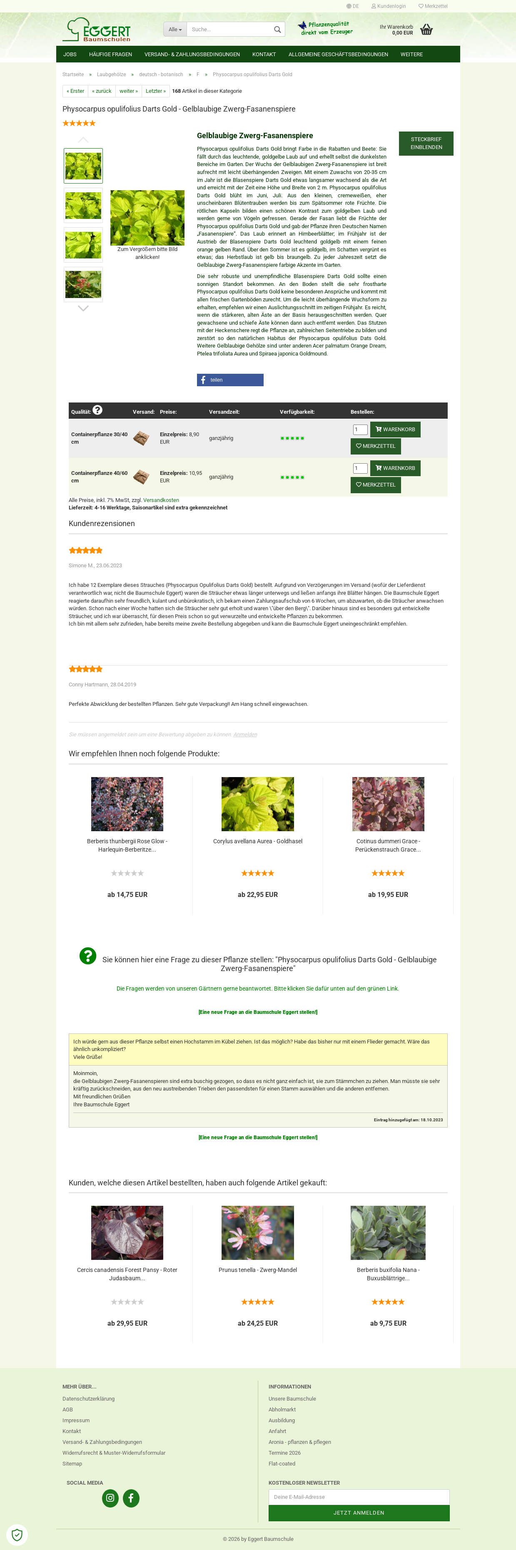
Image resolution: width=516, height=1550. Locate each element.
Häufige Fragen (110, 54)
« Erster (75, 91)
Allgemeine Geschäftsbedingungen (338, 54)
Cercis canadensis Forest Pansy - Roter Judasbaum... (127, 1274)
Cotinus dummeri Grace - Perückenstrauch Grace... (388, 845)
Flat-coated (282, 1464)
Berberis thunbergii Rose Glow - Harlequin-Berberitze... (127, 845)
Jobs (70, 54)
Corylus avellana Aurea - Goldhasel (257, 841)
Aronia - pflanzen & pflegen (300, 1442)
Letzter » (156, 91)
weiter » (129, 91)
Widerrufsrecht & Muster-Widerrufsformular (113, 1453)
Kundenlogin (388, 6)
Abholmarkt (282, 1409)
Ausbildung (282, 1420)
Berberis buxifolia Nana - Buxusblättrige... (388, 1274)
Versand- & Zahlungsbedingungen (192, 54)
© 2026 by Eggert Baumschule (258, 1539)
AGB (67, 1409)
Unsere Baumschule (292, 1399)
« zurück (102, 91)
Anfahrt (277, 1431)
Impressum (76, 1420)
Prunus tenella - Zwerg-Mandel (258, 1270)
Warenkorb (395, 429)
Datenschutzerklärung (88, 1399)
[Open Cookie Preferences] (17, 1535)
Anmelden (245, 734)
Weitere (412, 54)
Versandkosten (161, 500)
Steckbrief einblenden (426, 143)
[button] (230, 380)
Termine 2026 (285, 1453)
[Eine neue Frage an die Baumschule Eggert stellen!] (258, 1012)
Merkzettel (433, 6)
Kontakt (264, 54)
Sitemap (72, 1464)
